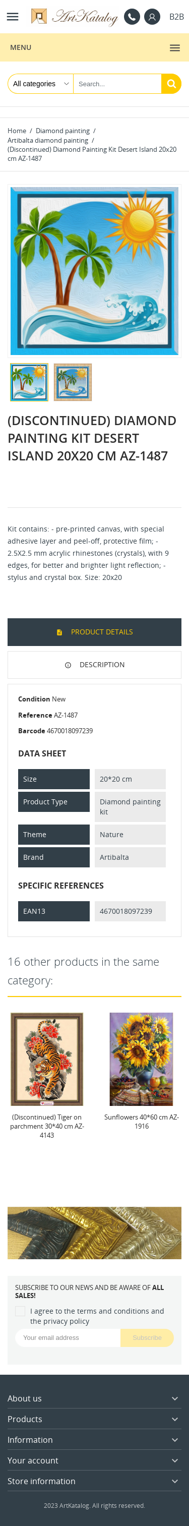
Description (101, 664)
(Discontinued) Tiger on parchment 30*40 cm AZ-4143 (47, 1125)
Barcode (31, 730)
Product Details (101, 631)
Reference (35, 715)
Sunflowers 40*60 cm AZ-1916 (141, 1121)
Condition (34, 698)
